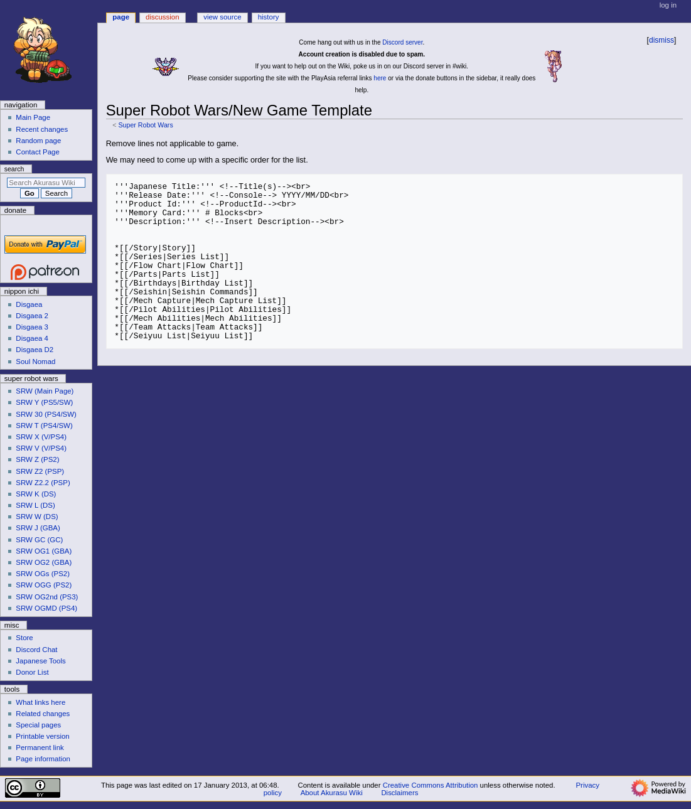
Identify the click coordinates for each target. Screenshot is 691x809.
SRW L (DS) (35, 505)
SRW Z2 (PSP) (40, 471)
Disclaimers (399, 792)
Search (14, 169)
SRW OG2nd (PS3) (47, 597)
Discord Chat (36, 649)
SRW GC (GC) (39, 540)
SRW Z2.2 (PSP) (43, 482)
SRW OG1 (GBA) (44, 551)
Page (120, 17)
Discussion (162, 17)
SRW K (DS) (36, 494)
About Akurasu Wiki (332, 792)
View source (222, 17)
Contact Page (37, 152)
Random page (38, 140)
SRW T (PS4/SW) (44, 425)
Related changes (43, 713)
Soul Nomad (35, 361)
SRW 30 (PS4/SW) (46, 414)
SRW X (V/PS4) (41, 437)
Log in (668, 5)
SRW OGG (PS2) (44, 585)
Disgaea (29, 304)
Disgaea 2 (32, 315)
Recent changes (42, 129)
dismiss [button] (661, 40)
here (379, 78)
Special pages (38, 725)
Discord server (402, 42)
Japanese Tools (40, 661)
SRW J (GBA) (38, 528)
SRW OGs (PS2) (43, 573)
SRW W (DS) (37, 516)
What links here (40, 702)
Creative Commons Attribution (430, 785)
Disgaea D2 (34, 349)
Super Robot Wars (145, 125)
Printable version (42, 736)
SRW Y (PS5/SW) (44, 402)
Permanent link (39, 747)
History (268, 17)
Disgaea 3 (32, 327)
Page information (43, 759)
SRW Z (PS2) (37, 459)
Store (24, 637)
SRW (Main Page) (44, 391)
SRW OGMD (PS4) (46, 608)
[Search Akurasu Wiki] (46, 183)
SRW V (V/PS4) (41, 448)
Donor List (32, 672)
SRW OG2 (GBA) (44, 562)
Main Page (33, 117)
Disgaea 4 (32, 338)
